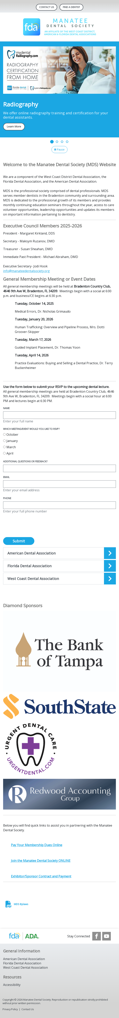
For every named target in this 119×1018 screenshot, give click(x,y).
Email (6, 477)
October (10, 434)
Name (6, 408)
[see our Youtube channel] (106, 936)
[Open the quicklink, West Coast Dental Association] (59, 578)
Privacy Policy (10, 1009)
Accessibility (11, 985)
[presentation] (32, 527)
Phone (7, 498)
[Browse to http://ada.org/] (28, 936)
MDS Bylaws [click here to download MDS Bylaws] (21, 904)
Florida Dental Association (22, 963)
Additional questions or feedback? (25, 461)
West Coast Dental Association (25, 967)
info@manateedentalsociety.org (26, 271)
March (9, 447)
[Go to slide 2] (57, 142)
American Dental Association (24, 959)
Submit (19, 541)
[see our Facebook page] (96, 936)
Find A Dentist (71, 7)
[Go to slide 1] (52, 141)
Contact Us (46, 7)
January (10, 441)
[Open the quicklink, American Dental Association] (59, 553)
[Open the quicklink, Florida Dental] (59, 566)
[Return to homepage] (59, 26)
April (8, 453)
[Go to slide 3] (62, 142)
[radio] (4, 434)
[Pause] (59, 149)
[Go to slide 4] (67, 142)
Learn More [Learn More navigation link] (14, 126)
